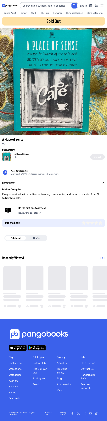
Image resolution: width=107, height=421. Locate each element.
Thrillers (45, 13)
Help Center (88, 362)
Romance (57, 13)
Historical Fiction (74, 13)
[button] (53, 183)
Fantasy (23, 13)
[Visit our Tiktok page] (96, 413)
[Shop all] (97, 157)
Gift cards (14, 398)
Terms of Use (49, 413)
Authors (13, 380)
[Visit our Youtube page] (90, 413)
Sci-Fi (34, 13)
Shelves (13, 386)
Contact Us (87, 368)
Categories (15, 374)
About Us (62, 362)
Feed (36, 384)
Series (12, 392)
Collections (15, 368)
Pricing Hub (39, 378)
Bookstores (15, 362)
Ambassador (64, 384)
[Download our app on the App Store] (18, 348)
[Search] (74, 6)
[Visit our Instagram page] (84, 413)
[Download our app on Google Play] (37, 347)
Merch (60, 390)
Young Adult (10, 13)
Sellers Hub (39, 362)
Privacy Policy (63, 413)
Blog (59, 378)
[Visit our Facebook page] (72, 413)
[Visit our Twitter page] (78, 413)
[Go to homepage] (10, 5)
